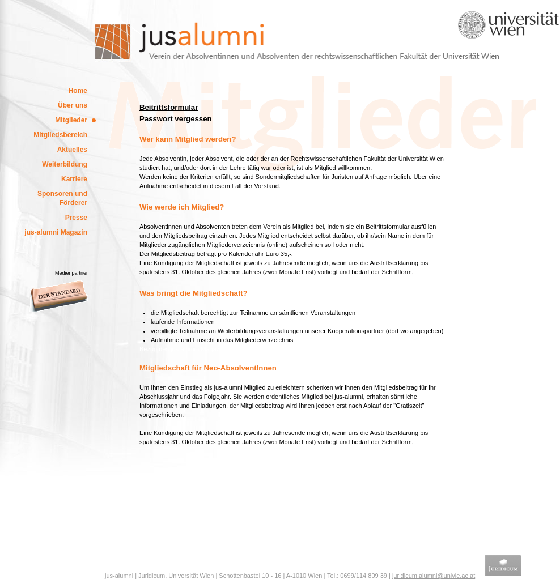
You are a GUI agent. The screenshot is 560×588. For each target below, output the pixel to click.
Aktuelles (72, 150)
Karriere (74, 179)
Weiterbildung (64, 164)
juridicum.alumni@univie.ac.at (433, 575)
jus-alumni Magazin (55, 232)
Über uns (72, 105)
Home (78, 91)
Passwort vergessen (175, 118)
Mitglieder (71, 120)
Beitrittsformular (168, 107)
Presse (76, 217)
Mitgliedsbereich (60, 135)
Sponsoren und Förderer (62, 198)
